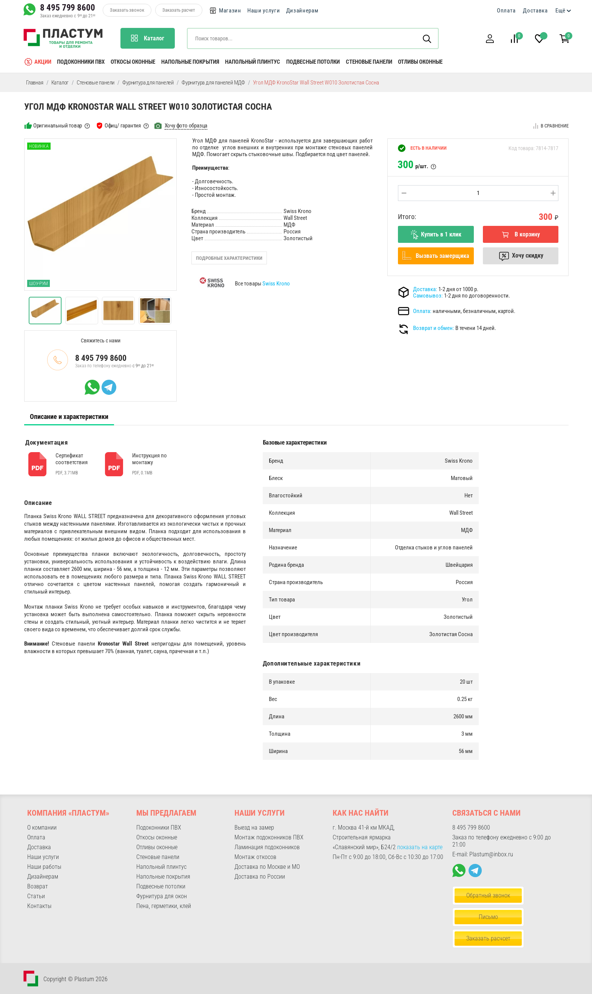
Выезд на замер (254, 827)
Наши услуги (263, 10)
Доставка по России (259, 876)
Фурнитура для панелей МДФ (213, 82)
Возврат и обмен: (433, 328)
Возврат (37, 886)
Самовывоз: (428, 295)
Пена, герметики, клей (163, 906)
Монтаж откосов (255, 857)
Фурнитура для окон (161, 896)
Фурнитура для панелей (148, 82)
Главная (34, 82)
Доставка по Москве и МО (267, 866)
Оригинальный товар (57, 125)
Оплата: (422, 311)
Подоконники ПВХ (81, 61)
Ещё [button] (560, 10)
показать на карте (419, 847)
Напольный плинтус (252, 61)
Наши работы (44, 866)
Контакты (39, 906)
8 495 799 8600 (67, 7)
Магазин (230, 10)
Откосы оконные (133, 61)
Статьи (36, 896)
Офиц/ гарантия (123, 125)
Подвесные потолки (313, 61)
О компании (42, 827)
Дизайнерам (302, 10)
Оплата (506, 10)
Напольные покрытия (190, 61)
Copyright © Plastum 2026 (75, 979)
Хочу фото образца (186, 125)
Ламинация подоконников (267, 847)
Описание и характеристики (69, 416)
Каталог (60, 82)
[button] (489, 38)
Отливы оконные (420, 61)
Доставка (535, 10)
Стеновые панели (369, 61)
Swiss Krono (276, 283)
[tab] (69, 416)
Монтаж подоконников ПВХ (269, 837)
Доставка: (425, 289)
